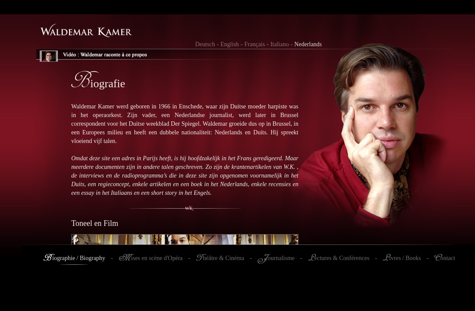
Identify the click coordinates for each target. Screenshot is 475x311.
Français (254, 44)
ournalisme (281, 258)
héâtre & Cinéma (223, 258)
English (230, 44)
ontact (447, 258)
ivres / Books (405, 258)
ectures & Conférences (342, 258)
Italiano (279, 44)
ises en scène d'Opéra (157, 258)
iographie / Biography (78, 258)
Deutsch (205, 44)
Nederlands (308, 44)
